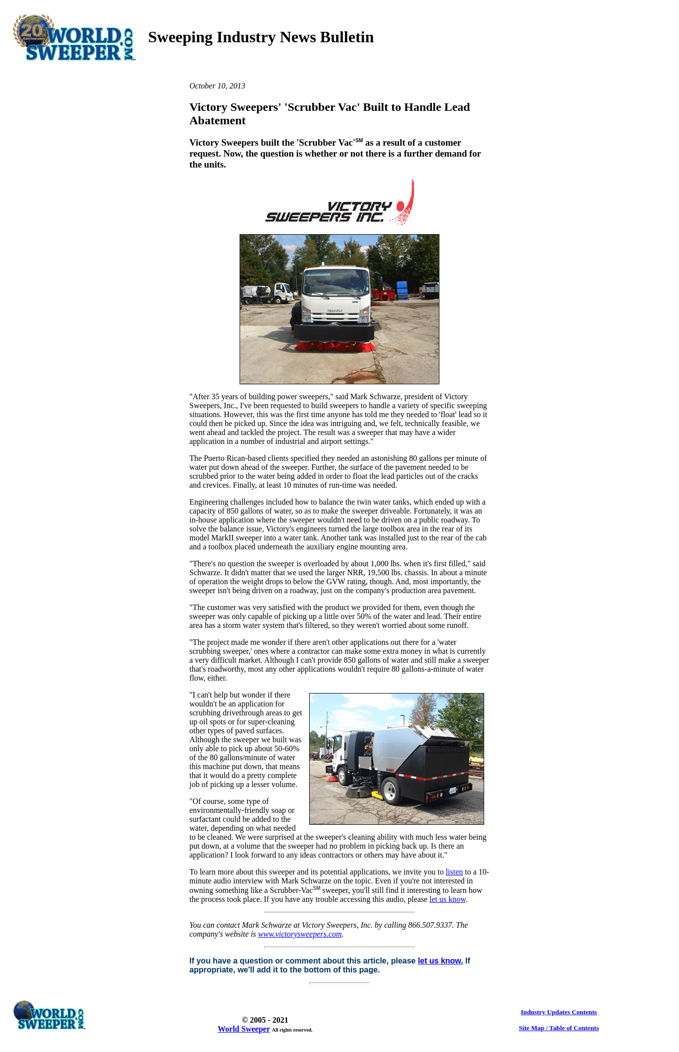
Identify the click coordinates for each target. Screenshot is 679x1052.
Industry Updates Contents (559, 1012)
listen (454, 872)
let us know (447, 899)
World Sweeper (244, 1029)
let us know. (440, 961)
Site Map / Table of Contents (559, 1028)
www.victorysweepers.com (300, 934)
